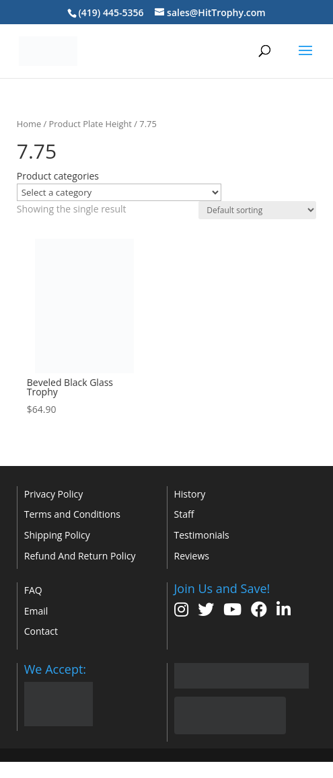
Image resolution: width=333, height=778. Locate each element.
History (190, 494)
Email (36, 611)
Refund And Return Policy (80, 555)
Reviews (191, 555)
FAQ (33, 590)
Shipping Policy (57, 535)
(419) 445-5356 (110, 12)
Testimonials (201, 535)
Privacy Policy (53, 494)
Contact (41, 631)
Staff (184, 514)
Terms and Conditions (72, 514)
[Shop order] (257, 210)
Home (29, 124)
